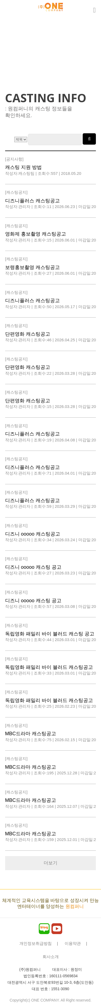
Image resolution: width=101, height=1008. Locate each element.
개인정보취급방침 (35, 943)
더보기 (50, 863)
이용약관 (73, 943)
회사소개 (51, 956)
